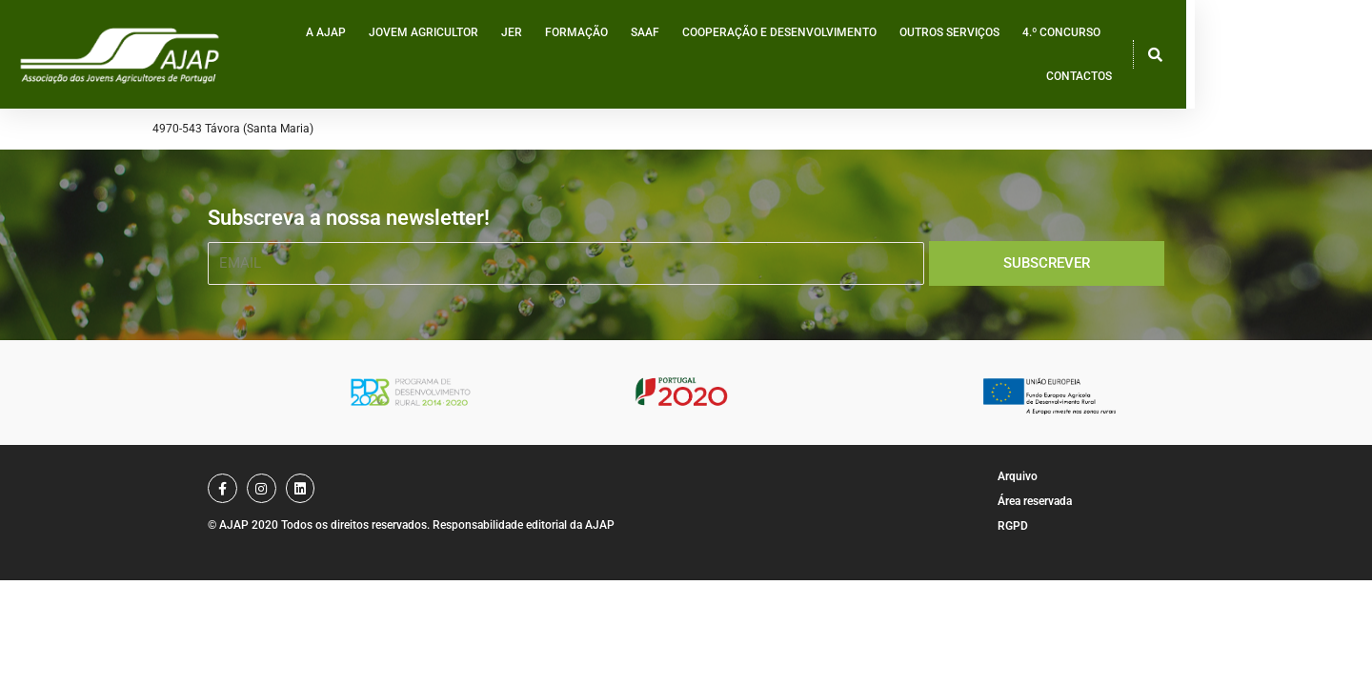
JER (601, 56)
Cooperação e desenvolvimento (869, 56)
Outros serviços (1039, 56)
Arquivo (1018, 476)
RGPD (1013, 526)
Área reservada (1035, 501)
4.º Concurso (1151, 56)
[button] (1326, 56)
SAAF (734, 56)
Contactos (1246, 56)
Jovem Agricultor (513, 56)
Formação (666, 56)
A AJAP (415, 56)
